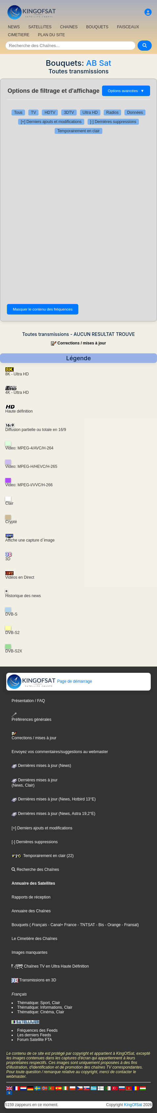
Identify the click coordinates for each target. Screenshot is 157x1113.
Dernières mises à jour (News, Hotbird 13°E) (54, 799)
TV (33, 112)
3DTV (69, 112)
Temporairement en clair (78, 131)
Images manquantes (29, 952)
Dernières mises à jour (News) (41, 765)
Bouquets (20, 925)
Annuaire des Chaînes (31, 911)
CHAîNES (68, 27)
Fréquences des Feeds (37, 1030)
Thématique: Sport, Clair (38, 1002)
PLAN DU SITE (51, 35)
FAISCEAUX (128, 27)
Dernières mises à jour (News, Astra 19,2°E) (53, 813)
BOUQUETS (97, 27)
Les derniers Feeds (34, 1035)
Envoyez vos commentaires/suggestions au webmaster (60, 751)
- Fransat (129, 925)
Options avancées (126, 91)
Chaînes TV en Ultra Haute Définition (50, 966)
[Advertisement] (78, 218)
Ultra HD (90, 112)
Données (135, 112)
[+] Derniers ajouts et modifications (51, 121)
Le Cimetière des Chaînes (34, 938)
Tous (18, 112)
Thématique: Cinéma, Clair (40, 1012)
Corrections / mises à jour (81, 343)
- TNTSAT (85, 925)
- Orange (112, 925)
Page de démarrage (49, 681)
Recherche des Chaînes (35, 869)
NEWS (14, 27)
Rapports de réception (31, 897)
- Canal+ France (62, 925)
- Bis (99, 925)
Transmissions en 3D (34, 980)
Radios (112, 112)
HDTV (49, 112)
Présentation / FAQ (28, 700)
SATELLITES (39, 27)
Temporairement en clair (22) (43, 855)
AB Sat (98, 63)
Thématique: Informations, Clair (44, 1007)
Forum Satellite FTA (34, 1039)
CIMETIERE (18, 35)
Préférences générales (31, 717)
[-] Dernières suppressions (113, 121)
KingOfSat (133, 1104)
